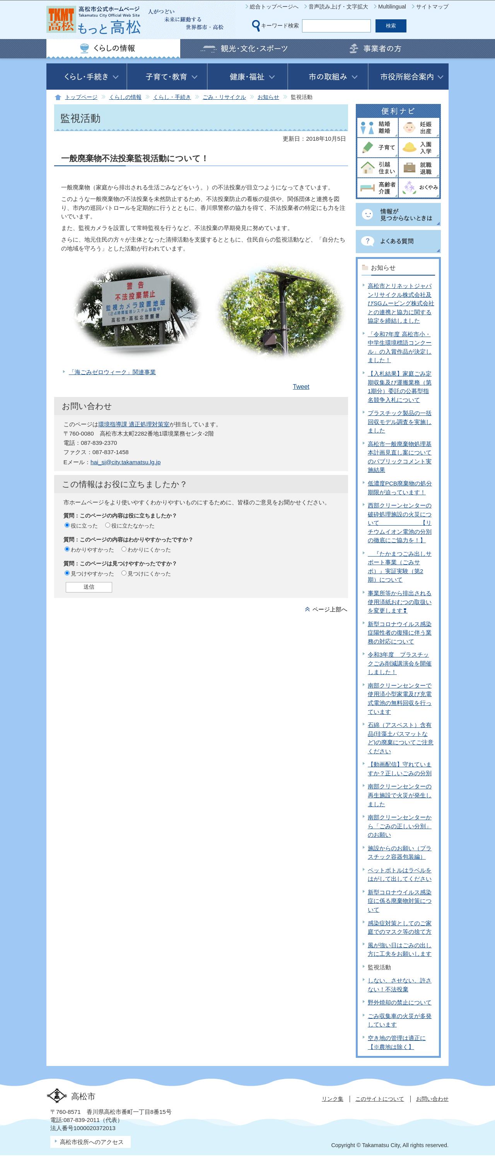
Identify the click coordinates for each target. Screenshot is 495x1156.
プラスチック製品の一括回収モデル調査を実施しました (400, 422)
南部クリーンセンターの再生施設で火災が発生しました (400, 795)
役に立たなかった (133, 526)
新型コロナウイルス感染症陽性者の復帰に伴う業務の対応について (400, 633)
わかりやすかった (92, 550)
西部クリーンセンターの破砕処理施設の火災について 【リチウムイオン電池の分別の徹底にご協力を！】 (400, 522)
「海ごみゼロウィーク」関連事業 (112, 372)
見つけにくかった (149, 573)
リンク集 (332, 1099)
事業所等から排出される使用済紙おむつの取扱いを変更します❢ (400, 602)
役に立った (84, 526)
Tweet (301, 386)
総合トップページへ (274, 6)
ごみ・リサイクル (224, 97)
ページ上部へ (329, 609)
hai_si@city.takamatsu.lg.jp (125, 462)
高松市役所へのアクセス (92, 1142)
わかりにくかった (149, 550)
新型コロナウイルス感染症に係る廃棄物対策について (400, 901)
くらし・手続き (172, 97)
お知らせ (268, 97)
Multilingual (392, 6)
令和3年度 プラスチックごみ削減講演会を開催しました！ (400, 663)
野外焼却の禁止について (400, 1002)
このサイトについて (379, 1099)
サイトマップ (432, 6)
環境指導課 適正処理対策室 (133, 424)
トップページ (81, 97)
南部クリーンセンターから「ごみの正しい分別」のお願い (400, 826)
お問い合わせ (432, 1099)
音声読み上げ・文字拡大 (338, 6)
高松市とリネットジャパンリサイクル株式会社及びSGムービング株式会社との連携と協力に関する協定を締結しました (401, 303)
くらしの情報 (125, 97)
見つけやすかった (92, 573)
